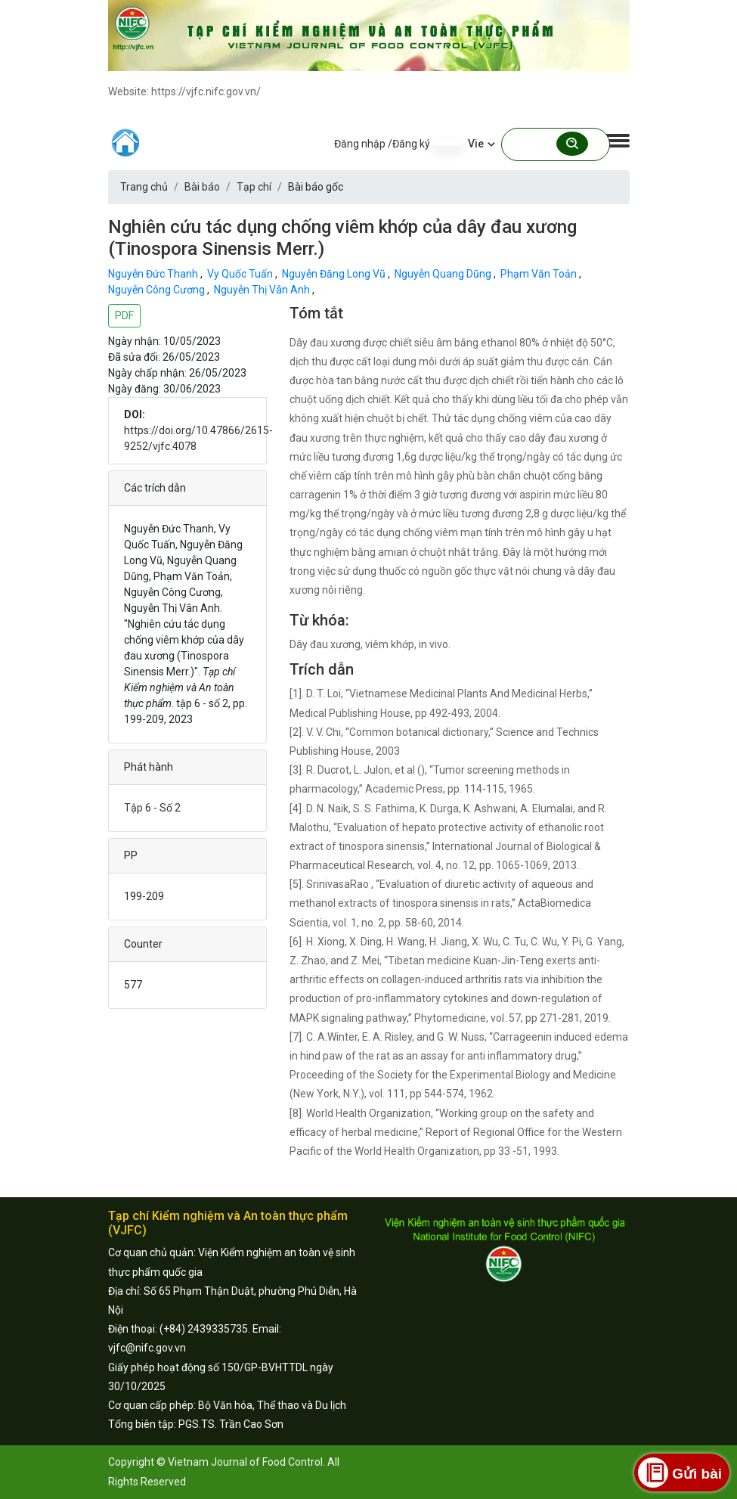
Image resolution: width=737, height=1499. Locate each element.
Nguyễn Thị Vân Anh (263, 290)
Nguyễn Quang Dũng (444, 274)
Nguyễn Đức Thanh (154, 274)
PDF (124, 315)
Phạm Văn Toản (539, 274)
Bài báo (202, 187)
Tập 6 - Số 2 (152, 808)
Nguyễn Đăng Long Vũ (335, 274)
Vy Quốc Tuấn (241, 274)
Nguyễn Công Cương (157, 290)
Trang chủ (144, 187)
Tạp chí (254, 187)
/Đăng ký (409, 144)
